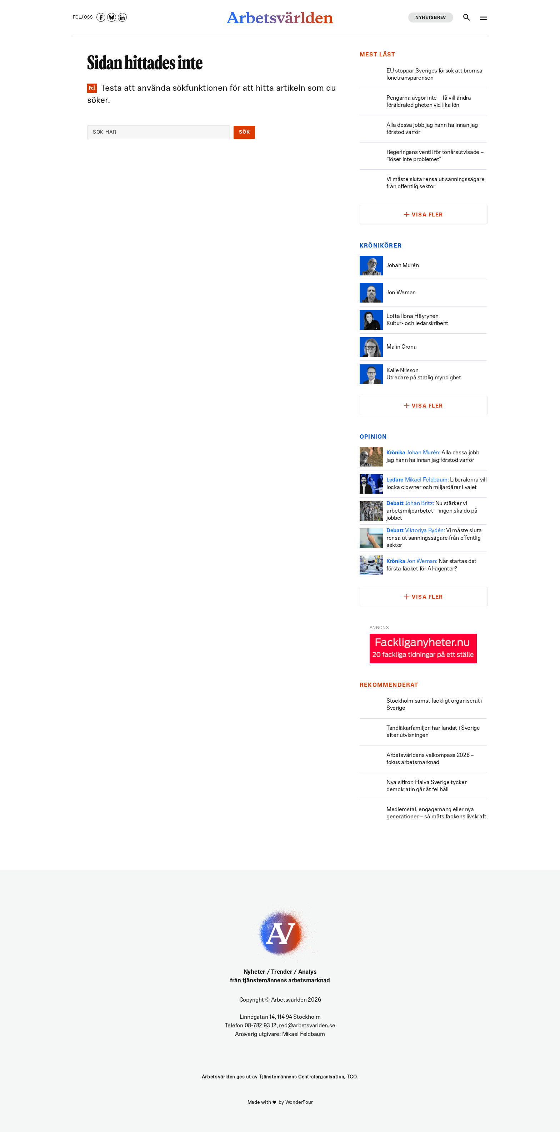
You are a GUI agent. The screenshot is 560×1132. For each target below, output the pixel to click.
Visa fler (427, 215)
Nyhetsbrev (430, 18)
